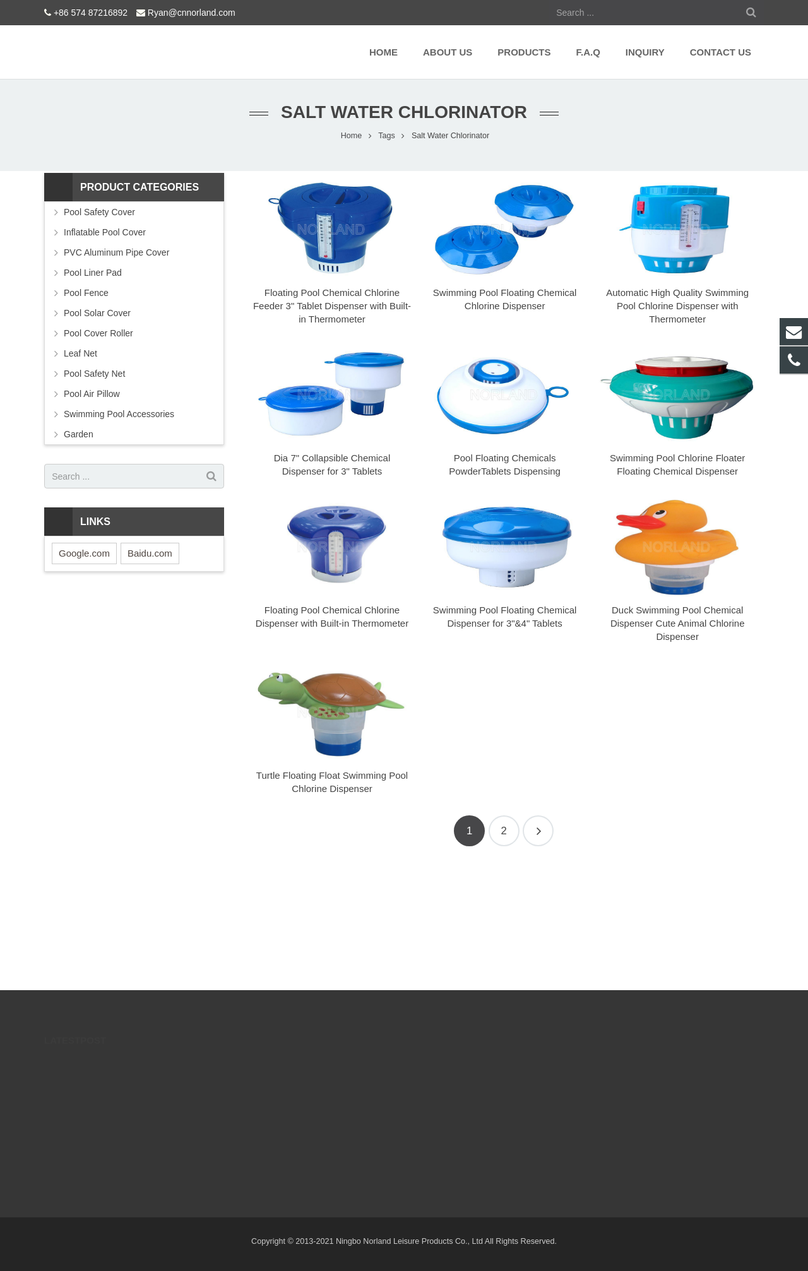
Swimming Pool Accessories (119, 414)
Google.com (84, 553)
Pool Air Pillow (92, 394)
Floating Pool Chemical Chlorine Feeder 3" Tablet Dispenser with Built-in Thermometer (332, 305)
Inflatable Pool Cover (105, 232)
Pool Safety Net (94, 374)
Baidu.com (150, 553)
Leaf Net (80, 353)
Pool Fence (86, 293)
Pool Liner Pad (93, 273)
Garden (78, 434)
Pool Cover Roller (98, 333)
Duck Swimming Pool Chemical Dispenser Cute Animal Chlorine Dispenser (677, 623)
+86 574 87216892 (91, 13)
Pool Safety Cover (99, 212)
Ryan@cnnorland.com (191, 13)
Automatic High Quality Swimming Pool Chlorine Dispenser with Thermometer (677, 305)
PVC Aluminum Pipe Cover (116, 252)
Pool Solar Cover (97, 313)
